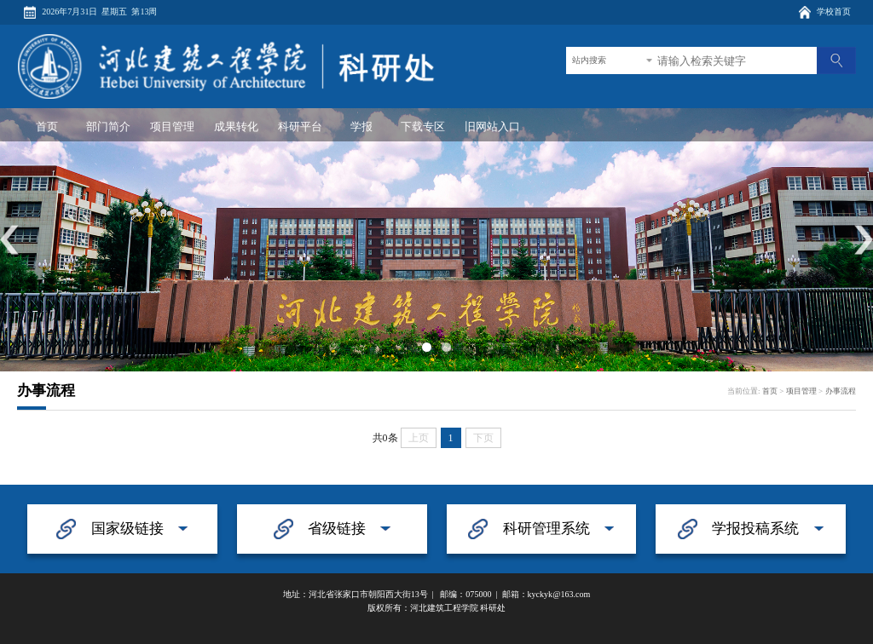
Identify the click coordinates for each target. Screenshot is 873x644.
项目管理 (172, 126)
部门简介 (108, 126)
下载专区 (423, 126)
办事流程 (840, 391)
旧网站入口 (492, 126)
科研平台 (300, 126)
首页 (47, 126)
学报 (361, 126)
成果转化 (236, 126)
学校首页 (834, 11)
